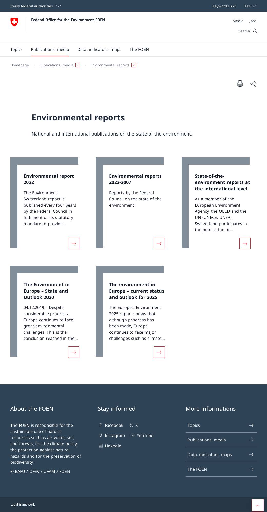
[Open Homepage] (57, 27)
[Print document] (239, 83)
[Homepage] (19, 65)
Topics (221, 425)
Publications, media (221, 440)
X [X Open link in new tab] (133, 425)
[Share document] (253, 84)
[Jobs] (253, 20)
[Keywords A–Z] (223, 6)
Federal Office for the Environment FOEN (68, 19)
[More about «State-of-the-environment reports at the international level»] (245, 243)
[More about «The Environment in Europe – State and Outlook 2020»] (73, 352)
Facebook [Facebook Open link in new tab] (110, 425)
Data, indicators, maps (221, 454)
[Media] (238, 20)
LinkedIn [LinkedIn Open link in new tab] (109, 446)
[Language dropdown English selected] (249, 6)
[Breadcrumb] (131, 65)
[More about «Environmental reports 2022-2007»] (159, 243)
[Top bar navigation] (223, 6)
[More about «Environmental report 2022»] (73, 243)
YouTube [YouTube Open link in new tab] (142, 435)
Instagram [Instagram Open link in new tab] (111, 435)
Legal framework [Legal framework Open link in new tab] (22, 504)
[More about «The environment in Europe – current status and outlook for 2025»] (159, 352)
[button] (16, 49)
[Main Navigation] (129, 49)
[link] (47, 206)
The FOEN (221, 469)
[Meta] (245, 20)
